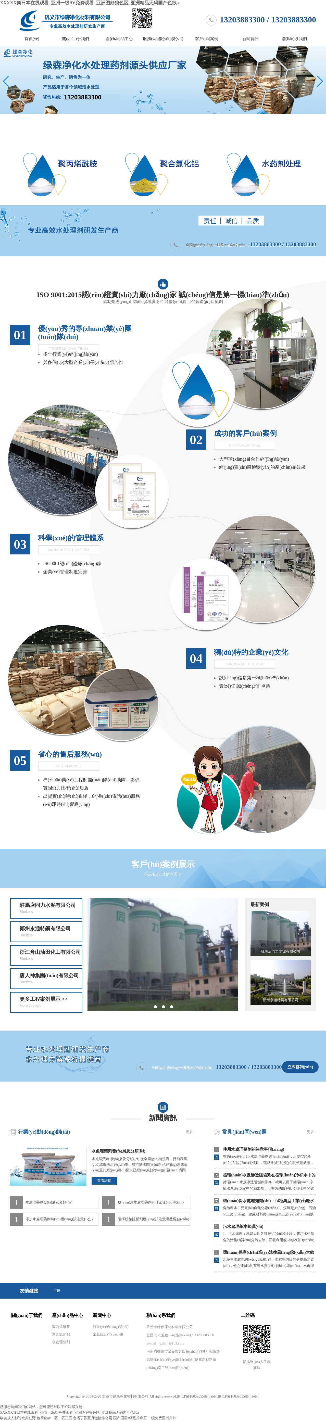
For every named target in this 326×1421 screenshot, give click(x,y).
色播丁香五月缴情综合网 (92, 1418)
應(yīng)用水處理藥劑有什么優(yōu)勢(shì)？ (151, 1202)
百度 (56, 1291)
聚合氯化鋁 (61, 1334)
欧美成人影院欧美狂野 (18, 1418)
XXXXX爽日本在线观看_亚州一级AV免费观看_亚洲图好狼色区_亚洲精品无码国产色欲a (89, 2)
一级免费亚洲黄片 (162, 1418)
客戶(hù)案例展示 (163, 870)
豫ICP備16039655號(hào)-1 (197, 1396)
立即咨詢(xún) (300, 1067)
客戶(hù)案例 (206, 38)
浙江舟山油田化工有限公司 (51, 955)
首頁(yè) (31, 38)
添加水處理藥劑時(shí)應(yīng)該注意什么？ (60, 1219)
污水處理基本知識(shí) (243, 1226)
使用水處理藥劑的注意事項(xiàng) (253, 1149)
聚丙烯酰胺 (61, 1327)
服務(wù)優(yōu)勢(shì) (163, 38)
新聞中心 (102, 1315)
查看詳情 (104, 1181)
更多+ (190, 1132)
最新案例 (259, 904)
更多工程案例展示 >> (51, 1002)
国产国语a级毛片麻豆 (130, 1418)
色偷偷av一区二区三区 (54, 1418)
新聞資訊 (250, 38)
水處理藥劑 (61, 1342)
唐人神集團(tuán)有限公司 (51, 979)
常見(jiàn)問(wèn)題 (244, 1132)
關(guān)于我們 (75, 38)
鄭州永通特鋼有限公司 (51, 932)
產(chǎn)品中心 (119, 38)
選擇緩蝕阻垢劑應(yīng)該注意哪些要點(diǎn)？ (153, 1219)
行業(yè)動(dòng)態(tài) (44, 1132)
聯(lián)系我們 (294, 38)
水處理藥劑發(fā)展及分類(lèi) (118, 1151)
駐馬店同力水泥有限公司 (51, 908)
